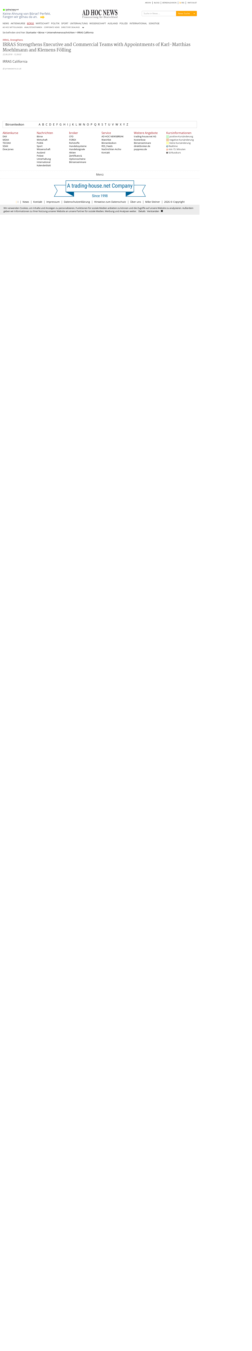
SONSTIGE (154, 23)
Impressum (53, 201)
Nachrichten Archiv (111, 149)
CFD (71, 136)
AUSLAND (113, 23)
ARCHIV (148, 3)
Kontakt (106, 152)
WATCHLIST (192, 3)
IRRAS (6, 40)
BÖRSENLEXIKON (169, 3)
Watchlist (106, 139)
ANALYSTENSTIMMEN (33, 27)
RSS (182, 3)
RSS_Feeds (107, 146)
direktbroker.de (142, 146)
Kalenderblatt (44, 165)
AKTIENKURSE (18, 23)
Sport (40, 146)
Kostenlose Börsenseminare (142, 141)
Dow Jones (8, 149)
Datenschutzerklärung (77, 201)
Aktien (72, 152)
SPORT (64, 23)
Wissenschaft (43, 149)
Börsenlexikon (14, 124)
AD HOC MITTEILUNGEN (13, 27)
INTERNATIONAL (138, 23)
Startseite (31, 32)
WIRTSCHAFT (42, 23)
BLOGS (156, 3)
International (43, 162)
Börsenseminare (77, 162)
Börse (41, 32)
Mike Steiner (152, 201)
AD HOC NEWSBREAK (113, 136)
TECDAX (7, 142)
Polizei (40, 155)
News (26, 201)
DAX (5, 136)
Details (141, 211)
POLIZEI (124, 23)
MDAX (6, 139)
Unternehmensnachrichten (61, 32)
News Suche (184, 13)
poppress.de (140, 149)
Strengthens (16, 40)
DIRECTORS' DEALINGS (70, 27)
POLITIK (55, 23)
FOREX (72, 139)
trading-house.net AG (145, 136)
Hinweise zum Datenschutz (110, 201)
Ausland (41, 152)
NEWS (6, 23)
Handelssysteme (77, 146)
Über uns (135, 201)
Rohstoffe (74, 142)
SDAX (5, 146)
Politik (40, 142)
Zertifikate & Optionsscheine (77, 157)
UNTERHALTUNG (79, 23)
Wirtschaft (42, 139)
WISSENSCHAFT (97, 23)
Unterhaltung (44, 158)
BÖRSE (30, 23)
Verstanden (153, 211)
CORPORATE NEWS (51, 27)
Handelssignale (77, 149)
